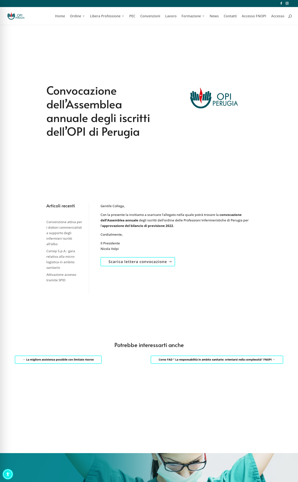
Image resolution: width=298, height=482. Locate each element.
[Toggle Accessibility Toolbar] (8, 474)
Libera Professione (105, 16)
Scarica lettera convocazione (138, 261)
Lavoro (171, 16)
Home (60, 16)
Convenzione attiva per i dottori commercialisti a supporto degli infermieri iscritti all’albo (64, 233)
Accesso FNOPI (254, 16)
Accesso (277, 16)
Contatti (230, 16)
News (214, 16)
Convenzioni (150, 16)
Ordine (75, 16)
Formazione (191, 16)
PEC (132, 16)
